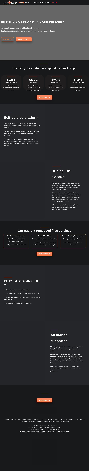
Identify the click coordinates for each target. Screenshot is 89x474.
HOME (21, 2)
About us (48, 2)
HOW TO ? (27, 2)
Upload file (35, 2)
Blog (41, 2)
